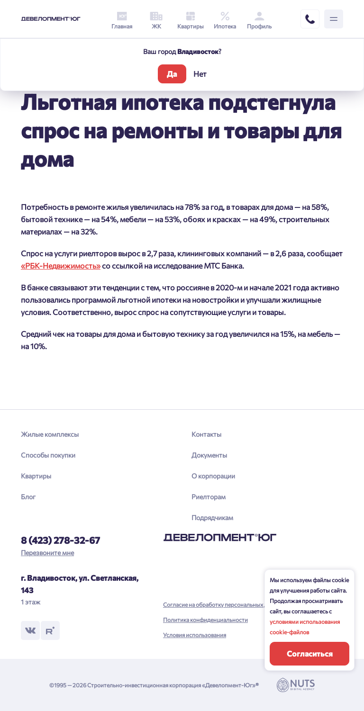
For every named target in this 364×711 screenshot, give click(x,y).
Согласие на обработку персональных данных (223, 604)
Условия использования (194, 634)
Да (172, 73)
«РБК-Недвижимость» (60, 265)
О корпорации (213, 476)
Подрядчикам (212, 517)
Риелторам (208, 497)
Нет (200, 73)
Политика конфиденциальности (205, 619)
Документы (209, 455)
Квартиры (36, 476)
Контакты (206, 434)
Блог (28, 497)
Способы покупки (48, 455)
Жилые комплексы (50, 434)
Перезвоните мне (47, 553)
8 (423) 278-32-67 (60, 540)
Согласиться (310, 653)
